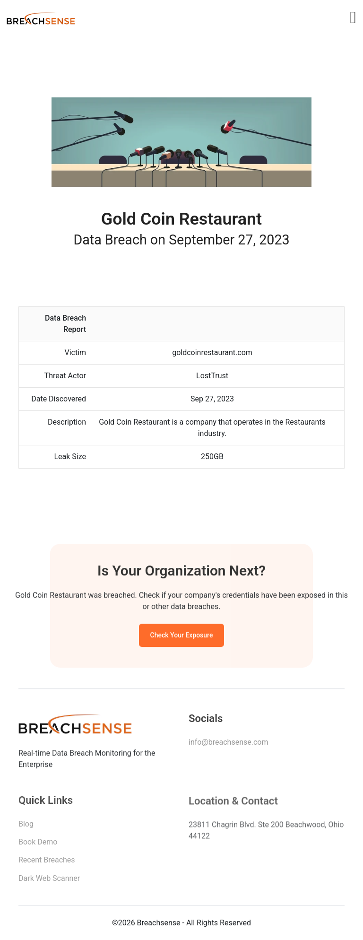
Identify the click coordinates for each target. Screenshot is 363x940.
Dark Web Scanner (49, 880)
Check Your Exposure (181, 636)
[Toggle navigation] (353, 17)
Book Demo (37, 844)
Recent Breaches (46, 862)
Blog (26, 826)
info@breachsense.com (228, 743)
